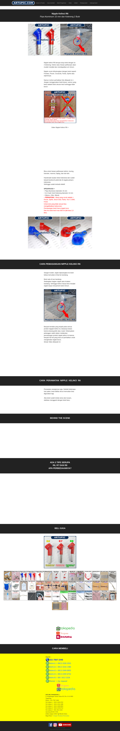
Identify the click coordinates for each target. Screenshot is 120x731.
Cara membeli (51, 3)
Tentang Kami (83, 3)
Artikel (76, 3)
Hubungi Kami (93, 3)
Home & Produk (40, 3)
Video (70, 3)
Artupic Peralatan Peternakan (61, 716)
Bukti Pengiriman (61, 3)
